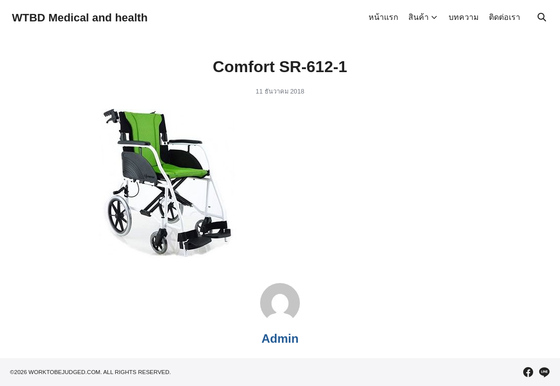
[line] (544, 372)
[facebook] (528, 372)
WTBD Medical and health (85, 17)
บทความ (464, 17)
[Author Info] (280, 320)
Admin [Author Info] (280, 338)
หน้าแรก (383, 17)
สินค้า (418, 17)
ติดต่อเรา (504, 17)
